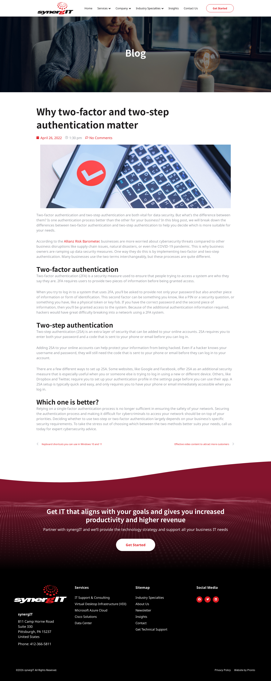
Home (88, 8)
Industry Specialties (148, 8)
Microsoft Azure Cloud (91, 610)
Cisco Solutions (86, 616)
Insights (174, 8)
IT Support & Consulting (92, 597)
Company (122, 8)
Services (102, 8)
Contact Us (191, 8)
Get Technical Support (151, 629)
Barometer (90, 241)
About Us (142, 604)
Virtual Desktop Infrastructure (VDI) (100, 604)
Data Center (83, 623)
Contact (141, 623)
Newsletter (143, 610)
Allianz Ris (72, 241)
